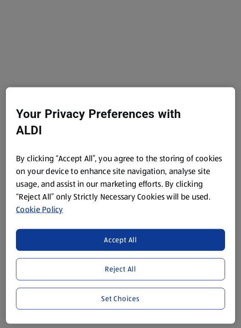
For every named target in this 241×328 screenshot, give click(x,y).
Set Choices (120, 298)
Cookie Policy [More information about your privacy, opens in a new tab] (39, 209)
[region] (120, 205)
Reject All (120, 269)
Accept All (120, 239)
